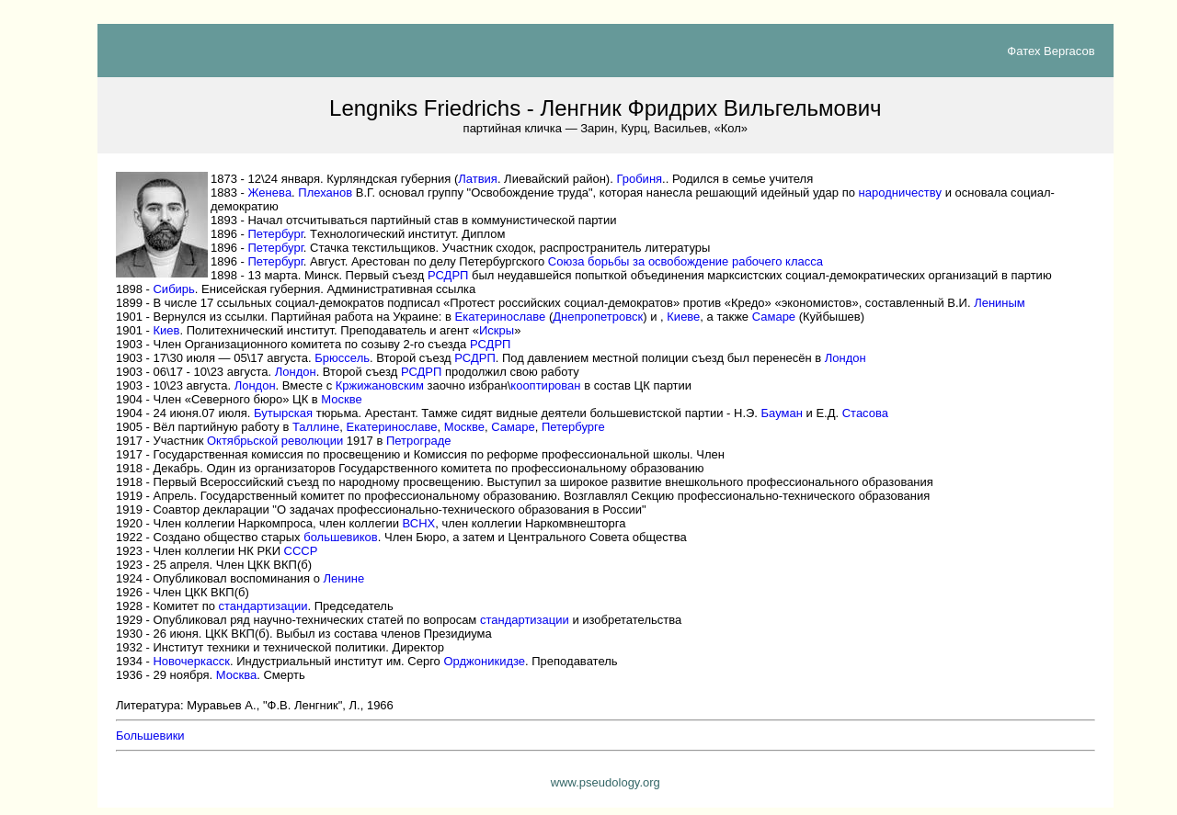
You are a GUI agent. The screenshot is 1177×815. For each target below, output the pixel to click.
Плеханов (325, 192)
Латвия (477, 179)
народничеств (900, 192)
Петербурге (573, 427)
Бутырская (283, 413)
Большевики (150, 735)
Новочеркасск (191, 661)
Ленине (344, 578)
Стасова (865, 413)
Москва (236, 675)
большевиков (340, 537)
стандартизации (263, 606)
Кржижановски (380, 385)
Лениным (999, 303)
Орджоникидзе (484, 661)
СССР (301, 551)
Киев (166, 330)
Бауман (782, 413)
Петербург (275, 234)
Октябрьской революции (275, 440)
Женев (269, 192)
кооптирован (545, 385)
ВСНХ (419, 523)
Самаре (773, 316)
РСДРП (448, 275)
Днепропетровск (598, 316)
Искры (496, 330)
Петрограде (418, 440)
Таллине (315, 427)
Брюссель (342, 358)
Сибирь (173, 289)
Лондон (845, 358)
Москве (341, 399)
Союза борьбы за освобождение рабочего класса (685, 261)
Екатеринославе (500, 316)
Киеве (683, 316)
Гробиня (639, 179)
